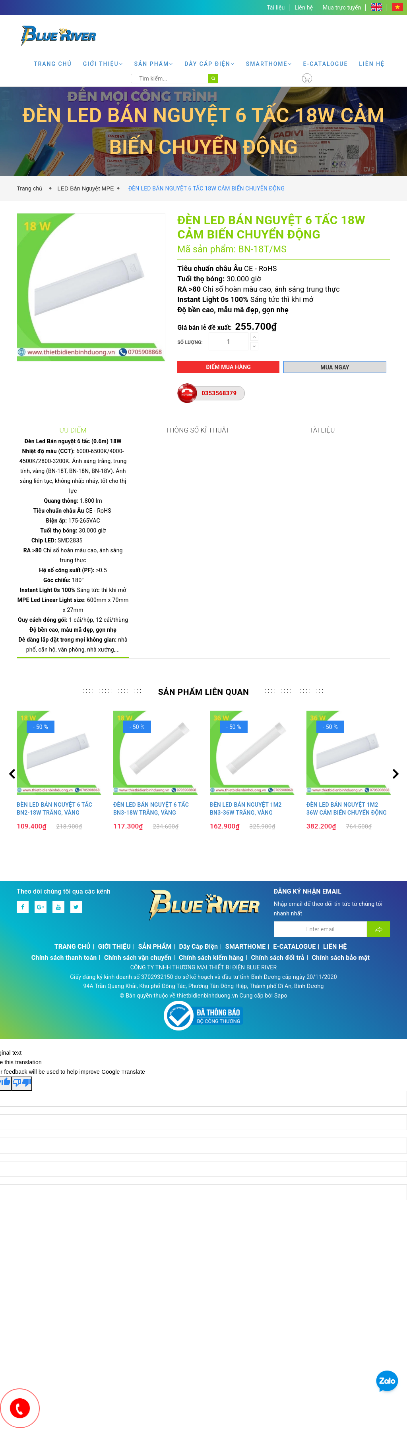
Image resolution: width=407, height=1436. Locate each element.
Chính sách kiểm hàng (211, 926)
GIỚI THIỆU (103, 64)
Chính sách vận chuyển (137, 926)
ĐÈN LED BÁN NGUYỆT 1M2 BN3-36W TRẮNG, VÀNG (245, 777)
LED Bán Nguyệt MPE (85, 188)
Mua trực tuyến (342, 7)
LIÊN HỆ (372, 64)
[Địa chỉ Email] (320, 897)
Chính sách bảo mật (341, 926)
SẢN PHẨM (154, 64)
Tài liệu (276, 7)
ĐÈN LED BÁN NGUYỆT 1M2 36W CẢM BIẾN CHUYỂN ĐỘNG (346, 777)
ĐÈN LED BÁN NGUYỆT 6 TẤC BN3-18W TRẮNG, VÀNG (151, 777)
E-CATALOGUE (325, 64)
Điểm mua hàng (228, 367)
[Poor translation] (22, 1052)
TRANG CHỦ (53, 64)
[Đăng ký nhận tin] (378, 897)
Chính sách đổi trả (277, 926)
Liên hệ (304, 7)
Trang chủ (31, 188)
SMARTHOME (269, 64)
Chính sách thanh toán (64, 926)
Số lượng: (190, 342)
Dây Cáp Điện (209, 64)
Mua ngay (334, 367)
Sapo (280, 964)
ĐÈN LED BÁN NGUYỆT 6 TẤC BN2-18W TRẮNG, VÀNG (54, 777)
